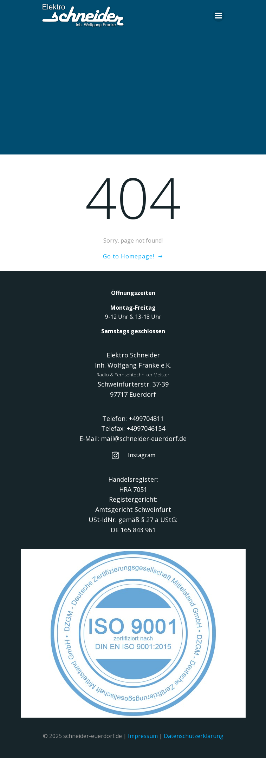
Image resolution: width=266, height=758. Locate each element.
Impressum (143, 736)
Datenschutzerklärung (193, 736)
